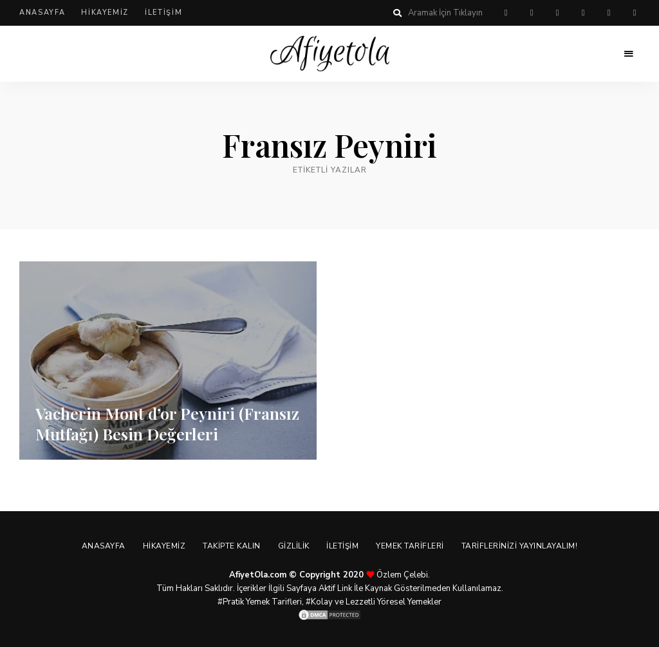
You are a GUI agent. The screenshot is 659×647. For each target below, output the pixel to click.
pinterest (506, 13)
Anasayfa (42, 12)
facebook (531, 13)
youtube (609, 13)
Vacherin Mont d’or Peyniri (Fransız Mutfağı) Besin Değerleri (160, 423)
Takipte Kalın (230, 546)
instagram (583, 13)
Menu (627, 54)
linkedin (634, 13)
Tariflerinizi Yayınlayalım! (525, 546)
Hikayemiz (105, 12)
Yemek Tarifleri (414, 546)
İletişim (163, 12)
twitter (557, 13)
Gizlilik (294, 546)
